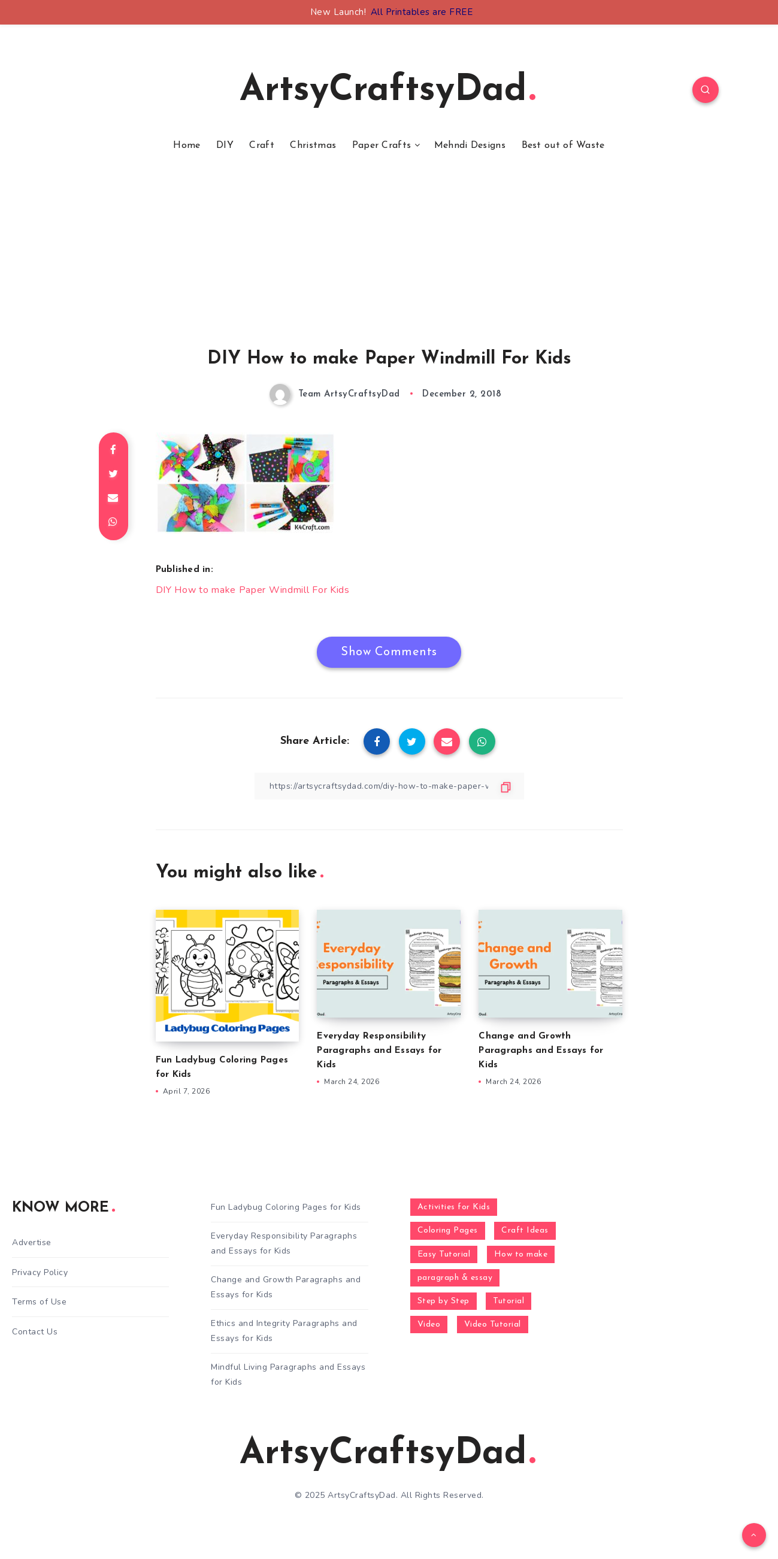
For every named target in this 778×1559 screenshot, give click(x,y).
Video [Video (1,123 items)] (429, 1324)
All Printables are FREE (422, 12)
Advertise (32, 1242)
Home (186, 145)
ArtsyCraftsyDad (387, 91)
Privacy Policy (40, 1272)
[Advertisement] (389, 265)
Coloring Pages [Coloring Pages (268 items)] (447, 1230)
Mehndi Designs (469, 145)
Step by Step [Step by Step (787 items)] (443, 1301)
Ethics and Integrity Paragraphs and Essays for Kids (284, 1331)
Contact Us (34, 1331)
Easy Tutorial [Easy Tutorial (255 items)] (444, 1254)
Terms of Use (39, 1301)
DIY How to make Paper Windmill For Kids (253, 590)
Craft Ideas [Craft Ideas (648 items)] (525, 1230)
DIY (225, 145)
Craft (261, 145)
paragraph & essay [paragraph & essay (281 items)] (455, 1277)
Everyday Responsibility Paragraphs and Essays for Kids (379, 1051)
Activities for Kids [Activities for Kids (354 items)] (454, 1207)
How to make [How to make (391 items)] (521, 1254)
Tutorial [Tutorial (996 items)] (508, 1301)
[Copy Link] (389, 786)
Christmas (313, 145)
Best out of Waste (563, 145)
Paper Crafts (381, 145)
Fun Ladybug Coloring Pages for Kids (286, 1207)
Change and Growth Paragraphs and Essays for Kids (541, 1051)
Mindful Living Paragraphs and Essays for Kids (288, 1374)
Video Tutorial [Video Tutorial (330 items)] (492, 1324)
